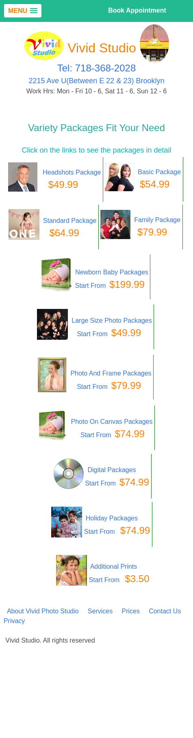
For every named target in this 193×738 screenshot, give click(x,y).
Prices (130, 611)
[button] (22, 10)
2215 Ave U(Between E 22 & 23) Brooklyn (97, 81)
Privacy (14, 620)
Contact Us (165, 611)
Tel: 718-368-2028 (96, 68)
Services (100, 611)
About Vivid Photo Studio (43, 611)
